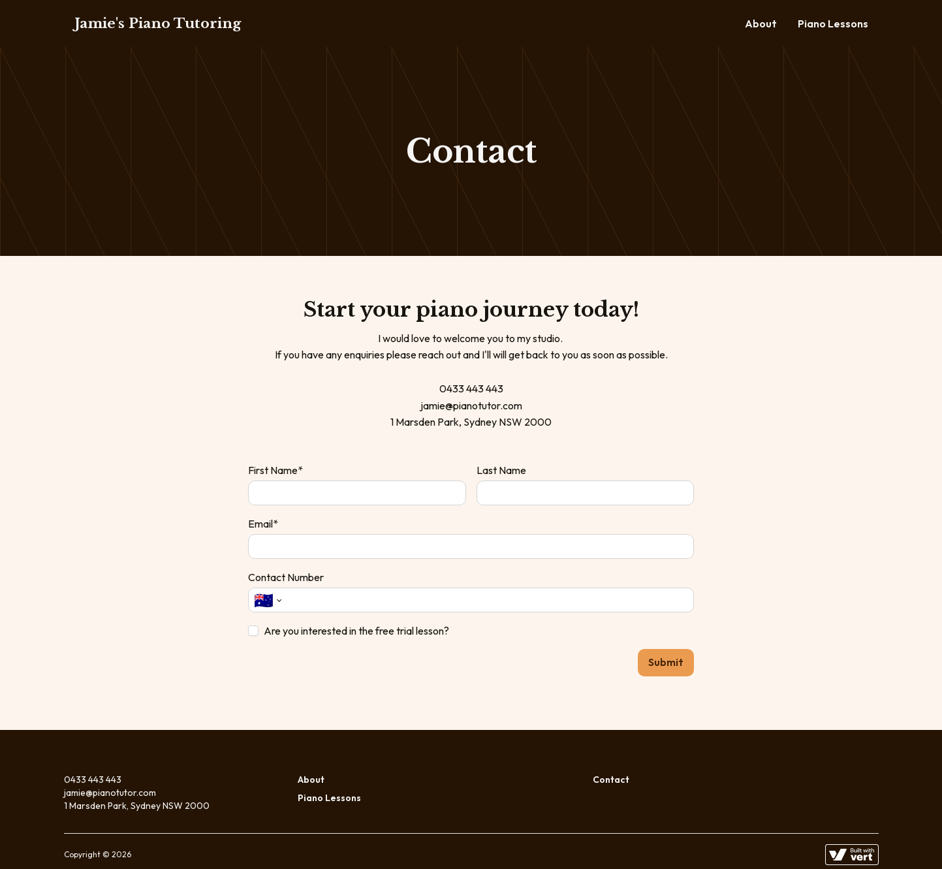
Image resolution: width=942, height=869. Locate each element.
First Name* (275, 470)
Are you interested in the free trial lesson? (356, 630)
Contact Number (286, 577)
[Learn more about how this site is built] (852, 842)
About (761, 23)
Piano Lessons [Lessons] (833, 23)
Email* (263, 523)
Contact (611, 768)
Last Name (501, 470)
